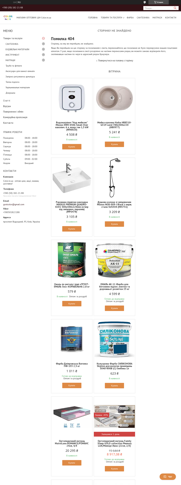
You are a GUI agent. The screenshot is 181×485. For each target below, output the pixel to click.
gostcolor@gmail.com (13, 204)
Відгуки (7, 106)
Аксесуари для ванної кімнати (20, 71)
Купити (71, 146)
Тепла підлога (12, 82)
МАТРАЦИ (10, 60)
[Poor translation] (12, 438)
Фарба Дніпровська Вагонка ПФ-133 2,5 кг (72, 285)
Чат (167, 476)
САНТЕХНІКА (143, 17)
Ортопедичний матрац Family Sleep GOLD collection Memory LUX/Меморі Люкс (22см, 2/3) (72, 363)
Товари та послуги (111, 17)
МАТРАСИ (157, 17)
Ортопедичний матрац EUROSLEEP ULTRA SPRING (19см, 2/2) (157, 363)
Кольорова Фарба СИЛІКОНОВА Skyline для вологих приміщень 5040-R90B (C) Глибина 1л (114, 286)
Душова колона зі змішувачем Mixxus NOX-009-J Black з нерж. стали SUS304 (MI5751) (71, 206)
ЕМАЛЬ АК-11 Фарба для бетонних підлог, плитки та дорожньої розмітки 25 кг (157, 206)
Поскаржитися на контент (99, 420)
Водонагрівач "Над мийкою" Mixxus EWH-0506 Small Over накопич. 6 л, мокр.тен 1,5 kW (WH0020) (71, 126)
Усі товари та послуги (113, 404)
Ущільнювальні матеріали (18, 87)
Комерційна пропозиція (15, 117)
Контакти (170, 17)
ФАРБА (130, 17)
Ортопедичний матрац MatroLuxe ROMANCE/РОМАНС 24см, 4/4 (157, 286)
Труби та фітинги (14, 65)
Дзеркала (10, 92)
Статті (6, 100)
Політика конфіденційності (125, 420)
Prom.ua (105, 417)
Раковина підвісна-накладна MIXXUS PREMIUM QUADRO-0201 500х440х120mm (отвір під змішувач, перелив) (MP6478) (157, 127)
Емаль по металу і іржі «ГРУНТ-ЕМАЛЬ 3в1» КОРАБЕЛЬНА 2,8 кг (114, 205)
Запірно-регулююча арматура (20, 76)
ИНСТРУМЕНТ (12, 54)
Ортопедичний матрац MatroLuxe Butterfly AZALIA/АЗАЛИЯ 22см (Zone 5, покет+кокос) (114, 365)
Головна (93, 17)
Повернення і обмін (13, 111)
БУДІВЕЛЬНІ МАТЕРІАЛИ (17, 49)
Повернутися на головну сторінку (115, 60)
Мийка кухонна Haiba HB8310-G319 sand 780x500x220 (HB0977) (114, 124)
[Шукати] (175, 8)
